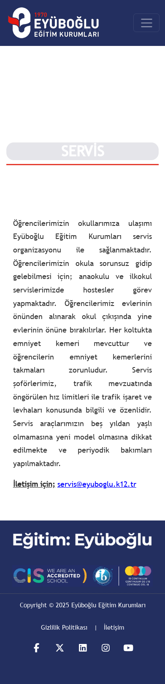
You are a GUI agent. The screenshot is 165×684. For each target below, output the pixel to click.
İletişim (114, 627)
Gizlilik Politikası (64, 627)
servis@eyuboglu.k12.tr (96, 484)
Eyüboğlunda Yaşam (35, 173)
